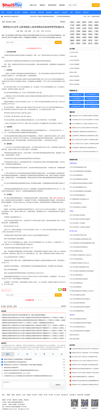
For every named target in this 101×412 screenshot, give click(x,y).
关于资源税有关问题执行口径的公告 (79, 263)
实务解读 (25, 12)
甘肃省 (72, 37)
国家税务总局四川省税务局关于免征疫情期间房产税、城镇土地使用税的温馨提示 (24, 315)
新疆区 (96, 37)
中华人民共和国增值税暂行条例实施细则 (80, 171)
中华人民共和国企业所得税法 (77, 215)
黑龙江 (90, 31)
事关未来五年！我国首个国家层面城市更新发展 (42, 16)
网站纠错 (26, 400)
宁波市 (84, 43)
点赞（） (8, 290)
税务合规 (41, 12)
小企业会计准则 (74, 52)
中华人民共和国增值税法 (76, 175)
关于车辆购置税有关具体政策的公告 (79, 199)
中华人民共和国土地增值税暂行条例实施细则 (82, 271)
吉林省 (84, 25)
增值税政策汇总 (76, 94)
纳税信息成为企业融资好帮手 (11, 16)
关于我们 (9, 400)
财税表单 (78, 12)
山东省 (84, 28)
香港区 (78, 40)
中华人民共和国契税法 (76, 287)
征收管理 (72, 315)
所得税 (71, 211)
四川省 (90, 28)
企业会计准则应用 (74, 60)
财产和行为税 (73, 231)
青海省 (90, 37)
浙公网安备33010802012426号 (9, 409)
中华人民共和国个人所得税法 (77, 223)
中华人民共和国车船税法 (76, 275)
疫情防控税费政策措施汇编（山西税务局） (83, 376)
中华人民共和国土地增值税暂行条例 (79, 267)
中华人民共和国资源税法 (76, 259)
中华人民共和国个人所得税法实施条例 (80, 227)
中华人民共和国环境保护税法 (77, 303)
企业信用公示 (72, 394)
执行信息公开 (64, 394)
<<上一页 (36, 300)
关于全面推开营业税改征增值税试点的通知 (81, 183)
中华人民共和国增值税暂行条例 (78, 167)
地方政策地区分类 (91, 102)
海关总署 (34, 394)
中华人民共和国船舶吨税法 (77, 311)
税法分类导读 (76, 102)
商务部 (13, 394)
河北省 (96, 22)
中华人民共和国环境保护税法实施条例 (80, 307)
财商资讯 (86, 12)
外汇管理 (51, 394)
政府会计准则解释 (74, 80)
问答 (71, 12)
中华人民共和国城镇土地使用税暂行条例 (80, 239)
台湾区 (84, 40)
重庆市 (84, 22)
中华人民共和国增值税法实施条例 (79, 179)
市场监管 (29, 394)
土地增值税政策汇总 (76, 106)
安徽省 (78, 25)
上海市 (78, 22)
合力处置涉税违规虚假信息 (63, 16)
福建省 (72, 40)
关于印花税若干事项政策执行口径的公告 (80, 255)
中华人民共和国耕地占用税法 (77, 295)
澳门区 (90, 40)
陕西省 (78, 34)
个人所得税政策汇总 (76, 98)
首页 (2, 12)
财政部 (8, 394)
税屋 (3, 21)
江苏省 (78, 28)
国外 (96, 40)
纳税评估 (57, 12)
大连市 (72, 43)
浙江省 (72, 28)
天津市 (90, 22)
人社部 (23, 394)
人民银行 (40, 394)
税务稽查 (49, 12)
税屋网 (4, 400)
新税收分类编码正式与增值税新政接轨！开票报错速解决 (18, 359)
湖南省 (84, 31)
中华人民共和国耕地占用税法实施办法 (80, 299)
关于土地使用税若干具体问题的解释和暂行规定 (82, 243)
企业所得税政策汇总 (92, 94)
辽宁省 (72, 31)
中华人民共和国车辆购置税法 (77, 195)
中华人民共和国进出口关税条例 (78, 207)
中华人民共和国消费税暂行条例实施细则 (80, 191)
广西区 (96, 31)
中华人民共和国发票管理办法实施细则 (80, 330)
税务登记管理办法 (74, 334)
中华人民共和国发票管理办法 (77, 327)
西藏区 (96, 25)
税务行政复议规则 (74, 338)
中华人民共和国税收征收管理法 (78, 319)
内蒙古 (78, 37)
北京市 (72, 22)
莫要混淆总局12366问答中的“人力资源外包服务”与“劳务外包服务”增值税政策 (23, 364)
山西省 (14, 21)
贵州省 (90, 34)
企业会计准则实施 (74, 68)
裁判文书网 (80, 394)
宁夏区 (96, 34)
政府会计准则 (73, 72)
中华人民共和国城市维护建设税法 (79, 247)
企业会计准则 (73, 56)
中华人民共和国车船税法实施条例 (79, 279)
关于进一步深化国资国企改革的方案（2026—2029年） (17, 373)
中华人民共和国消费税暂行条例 (78, 187)
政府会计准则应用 (74, 76)
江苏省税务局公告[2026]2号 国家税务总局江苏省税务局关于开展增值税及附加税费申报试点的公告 (28, 376)
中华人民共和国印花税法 (76, 251)
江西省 (78, 31)
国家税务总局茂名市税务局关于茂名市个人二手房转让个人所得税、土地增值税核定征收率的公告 (28, 322)
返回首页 (62, 21)
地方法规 (17, 12)
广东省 (72, 25)
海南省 (84, 34)
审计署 (45, 394)
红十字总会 (57, 394)
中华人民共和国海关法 (76, 203)
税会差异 (65, 12)
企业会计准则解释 (74, 64)
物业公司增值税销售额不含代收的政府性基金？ (15, 362)
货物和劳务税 (73, 163)
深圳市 (96, 43)
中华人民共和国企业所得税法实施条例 (80, 219)
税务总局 (18, 394)
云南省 (72, 34)
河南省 (96, 28)
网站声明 (15, 400)
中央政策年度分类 (91, 98)
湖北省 (90, 25)
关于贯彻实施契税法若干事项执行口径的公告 (82, 291)
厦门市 (90, 43)
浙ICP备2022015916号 (23, 409)
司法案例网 (87, 394)
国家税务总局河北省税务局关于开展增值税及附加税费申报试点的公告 (21, 370)
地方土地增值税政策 (92, 106)
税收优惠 (33, 12)
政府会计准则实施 (74, 84)
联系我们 (20, 400)
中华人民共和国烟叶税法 (76, 283)
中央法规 (9, 12)
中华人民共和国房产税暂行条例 (78, 235)
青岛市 (78, 43)
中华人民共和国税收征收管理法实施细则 (80, 323)
